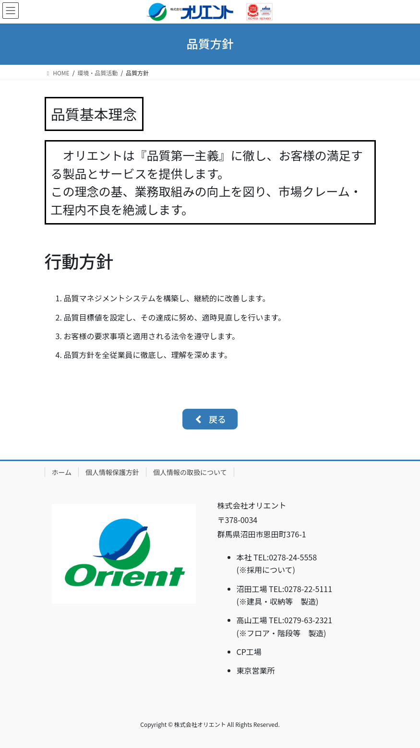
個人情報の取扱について (190, 472)
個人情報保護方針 (112, 472)
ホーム (62, 472)
